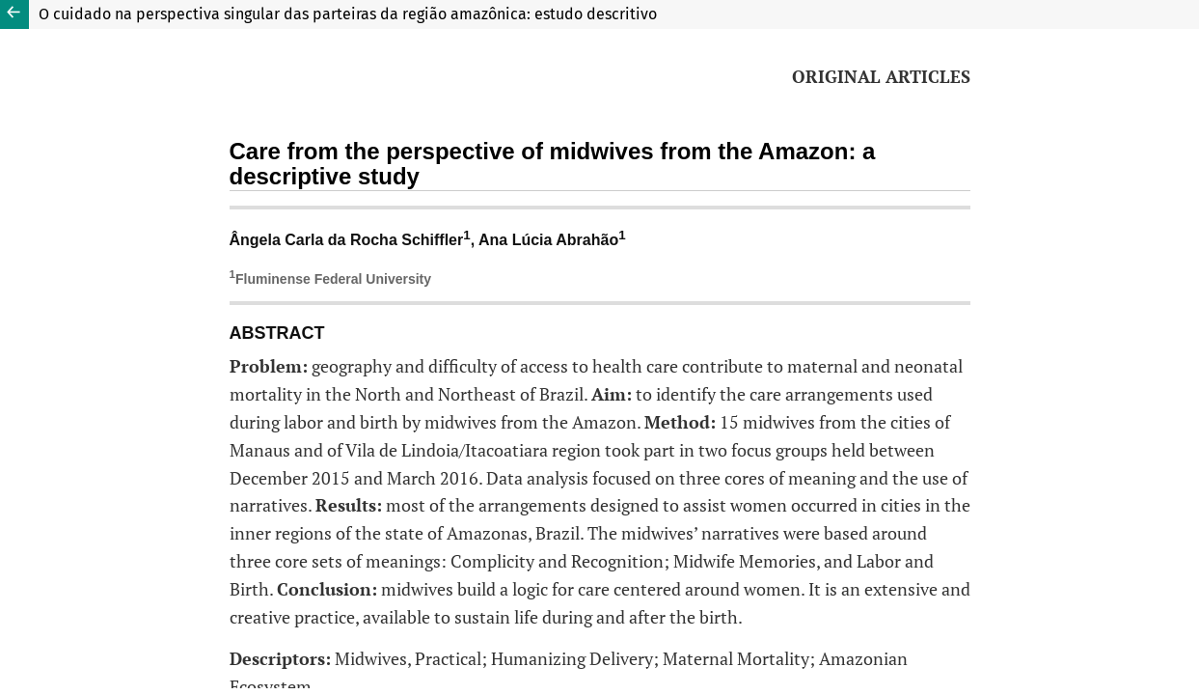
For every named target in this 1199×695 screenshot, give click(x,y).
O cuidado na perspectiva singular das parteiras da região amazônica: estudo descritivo (348, 14)
